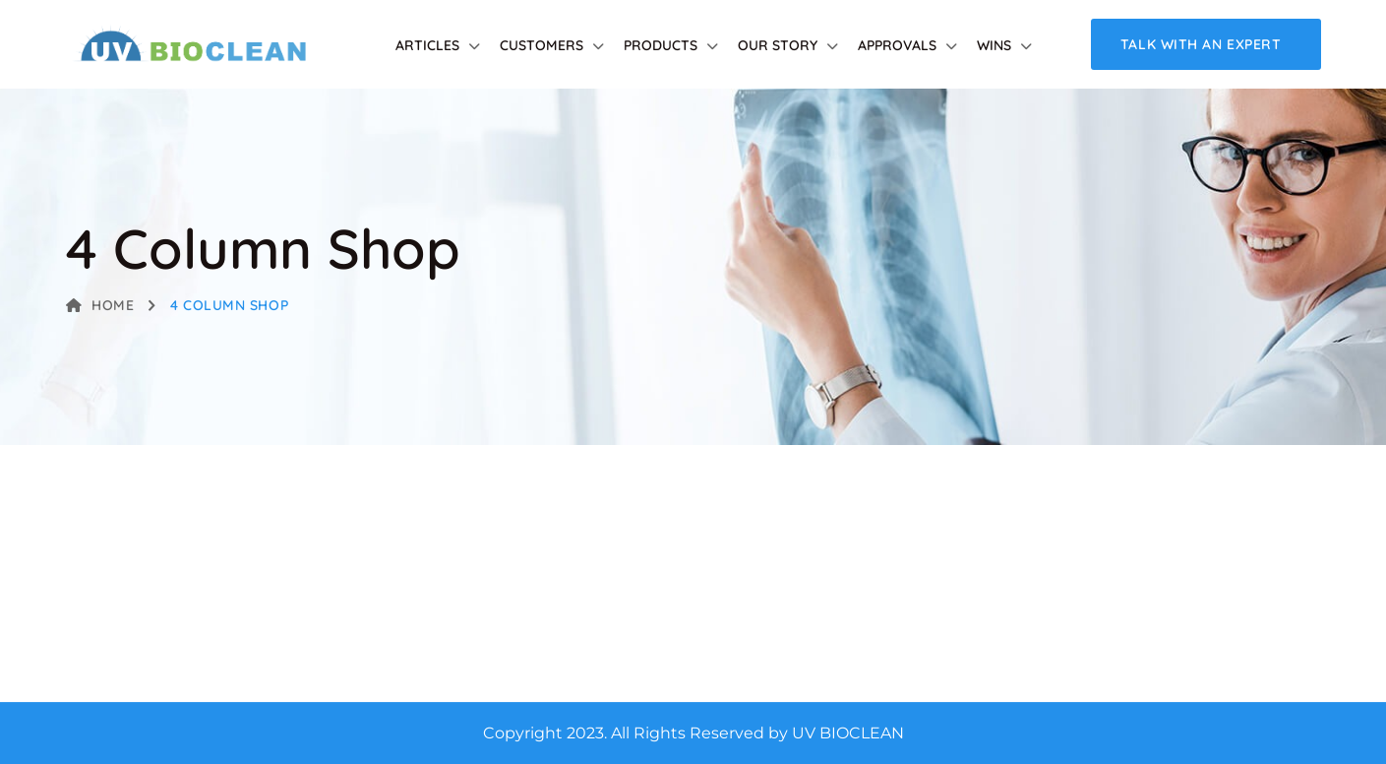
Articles (427, 45)
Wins (994, 45)
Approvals (897, 45)
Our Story (777, 45)
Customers (541, 45)
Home (100, 305)
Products (660, 45)
